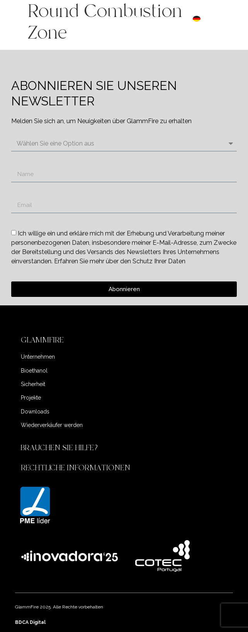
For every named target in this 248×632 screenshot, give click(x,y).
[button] (124, 340)
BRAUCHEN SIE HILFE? (60, 447)
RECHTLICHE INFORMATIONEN (75, 468)
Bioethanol (34, 371)
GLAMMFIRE (42, 340)
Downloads (35, 411)
